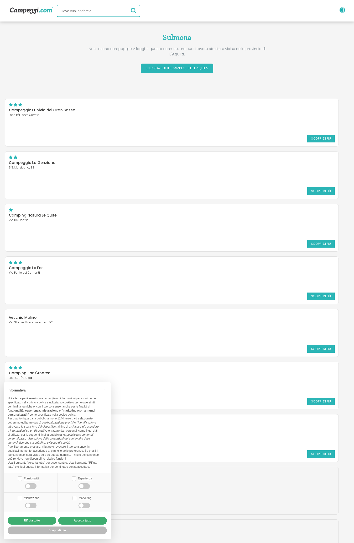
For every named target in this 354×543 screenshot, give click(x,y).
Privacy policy (155, 512)
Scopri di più (96, 140)
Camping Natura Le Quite (267, 111)
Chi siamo (119, 503)
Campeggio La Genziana (149, 111)
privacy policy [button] (37, 402)
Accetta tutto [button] (82, 520)
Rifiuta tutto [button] (32, 520)
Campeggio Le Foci (26, 164)
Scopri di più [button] (57, 530)
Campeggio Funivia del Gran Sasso (42, 111)
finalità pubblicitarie (53, 434)
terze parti (71, 418)
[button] (104, 389)
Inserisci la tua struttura (160, 503)
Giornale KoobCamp (185, 484)
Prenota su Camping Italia (218, 503)
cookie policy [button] (67, 414)
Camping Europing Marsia (33, 216)
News (152, 484)
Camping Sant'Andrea (264, 164)
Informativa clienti (194, 512)
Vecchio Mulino (140, 161)
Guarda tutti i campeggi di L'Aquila (177, 68)
